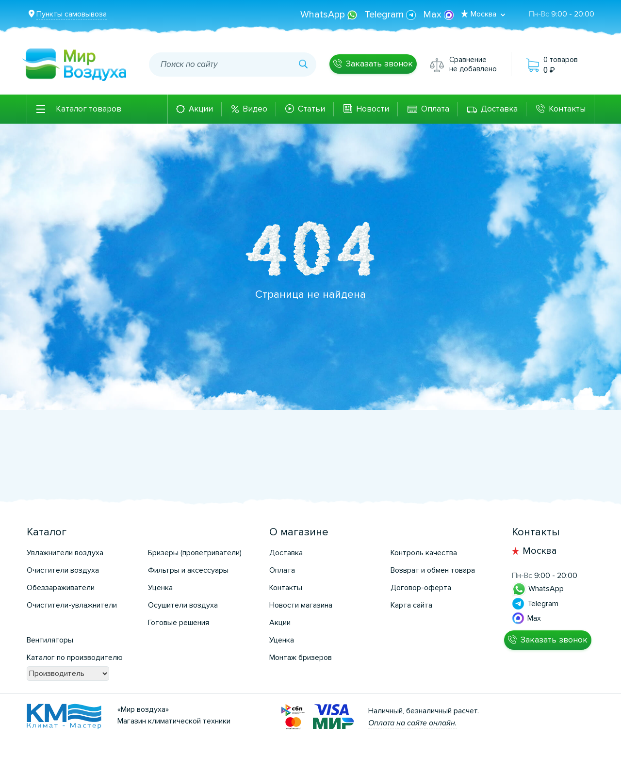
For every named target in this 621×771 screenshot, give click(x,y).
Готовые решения (178, 622)
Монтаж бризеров (300, 657)
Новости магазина (300, 605)
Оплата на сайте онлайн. (412, 723)
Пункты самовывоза (71, 14)
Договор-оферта (421, 588)
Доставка (499, 109)
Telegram (391, 14)
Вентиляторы (50, 640)
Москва (540, 551)
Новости (372, 109)
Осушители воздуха (183, 605)
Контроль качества (424, 553)
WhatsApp (330, 14)
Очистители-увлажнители (72, 605)
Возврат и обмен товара (433, 570)
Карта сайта (411, 605)
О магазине (298, 532)
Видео (255, 109)
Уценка (160, 588)
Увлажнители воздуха (65, 553)
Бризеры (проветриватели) (195, 553)
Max (438, 14)
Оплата (435, 109)
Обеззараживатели (61, 588)
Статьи (311, 109)
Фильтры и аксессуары (188, 570)
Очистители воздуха (63, 570)
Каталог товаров (88, 109)
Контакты (567, 109)
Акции (201, 109)
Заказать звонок (379, 63)
